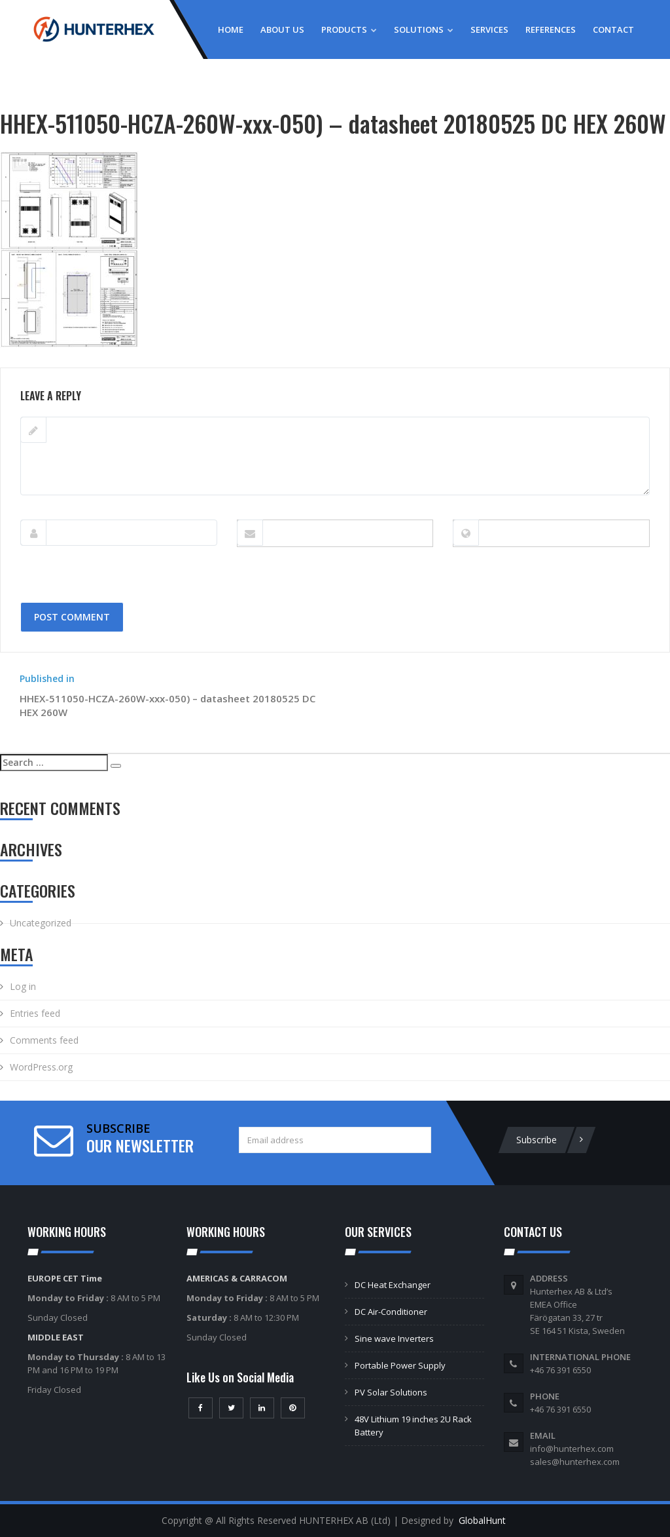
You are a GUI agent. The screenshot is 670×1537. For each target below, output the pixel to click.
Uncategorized (40, 923)
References (550, 29)
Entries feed (35, 1013)
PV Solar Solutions (391, 1392)
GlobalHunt (482, 1520)
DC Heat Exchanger (393, 1285)
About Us (282, 29)
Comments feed (44, 1040)
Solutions (423, 29)
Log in (23, 986)
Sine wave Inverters (394, 1338)
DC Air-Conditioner (391, 1312)
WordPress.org (41, 1067)
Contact (613, 29)
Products (349, 29)
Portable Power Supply (400, 1365)
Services (489, 29)
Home (230, 29)
